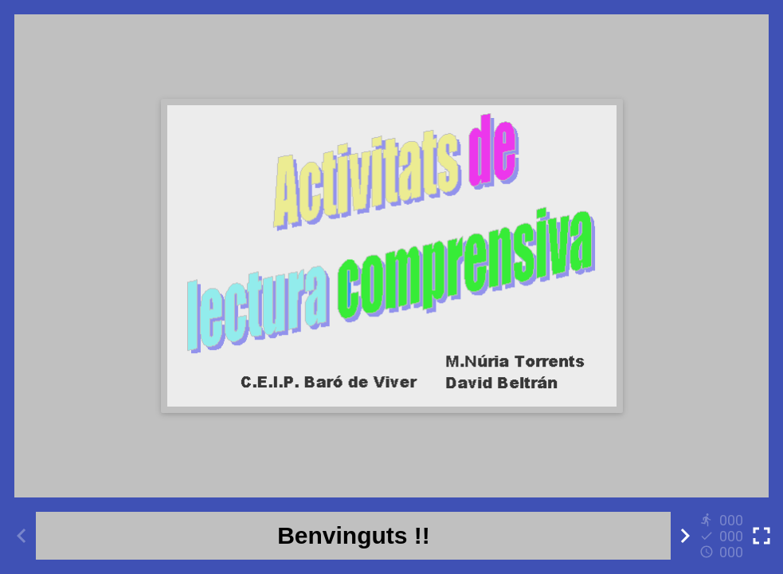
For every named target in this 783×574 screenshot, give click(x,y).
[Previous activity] (21, 535)
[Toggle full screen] (761, 535)
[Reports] (723, 536)
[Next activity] (685, 535)
